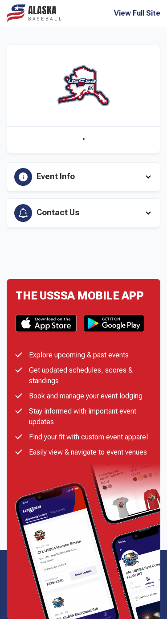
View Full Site (137, 13)
